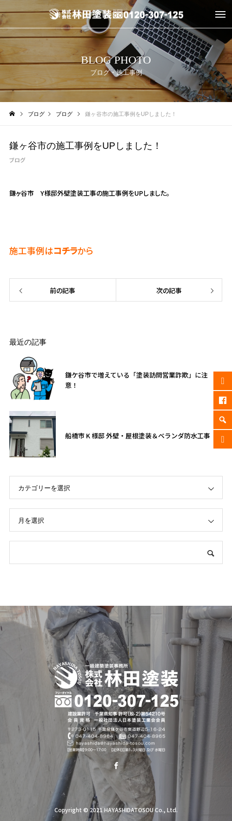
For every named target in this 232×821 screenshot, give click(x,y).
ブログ (17, 160)
